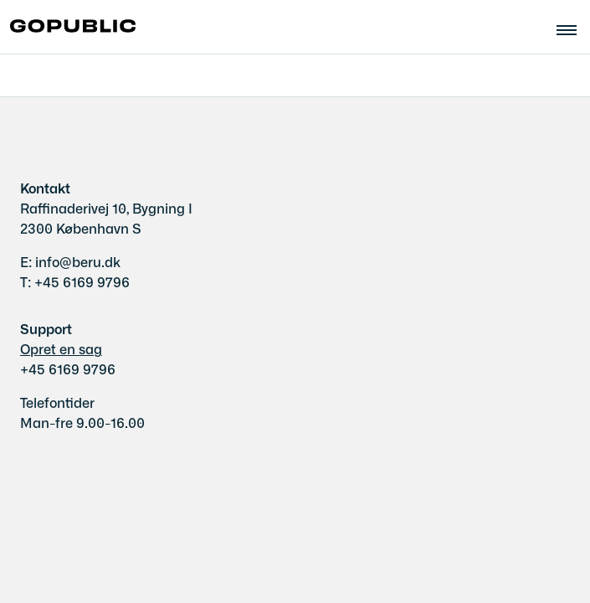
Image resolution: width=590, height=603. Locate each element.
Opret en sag (61, 348)
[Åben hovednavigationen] (573, 27)
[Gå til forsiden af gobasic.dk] (68, 27)
